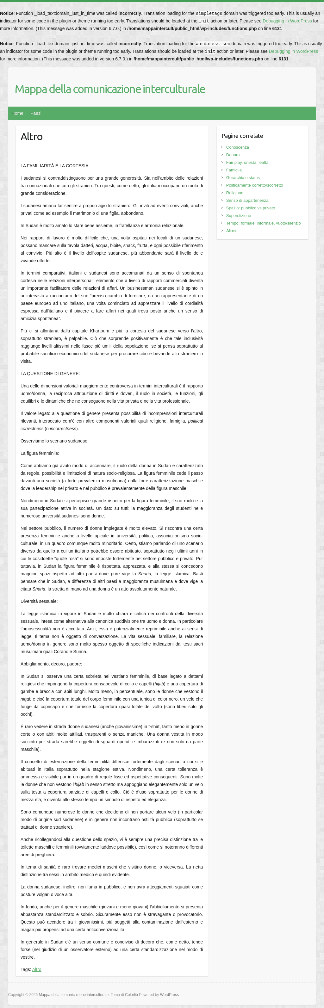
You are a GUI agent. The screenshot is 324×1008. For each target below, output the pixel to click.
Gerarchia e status (243, 177)
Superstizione (238, 215)
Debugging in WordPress (287, 20)
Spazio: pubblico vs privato (250, 208)
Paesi (35, 113)
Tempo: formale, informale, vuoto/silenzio (263, 223)
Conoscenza (237, 147)
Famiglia (234, 170)
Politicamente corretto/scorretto (254, 185)
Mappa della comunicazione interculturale (110, 88)
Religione (234, 192)
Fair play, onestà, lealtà (247, 162)
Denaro (233, 154)
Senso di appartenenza (247, 200)
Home (17, 113)
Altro (36, 969)
